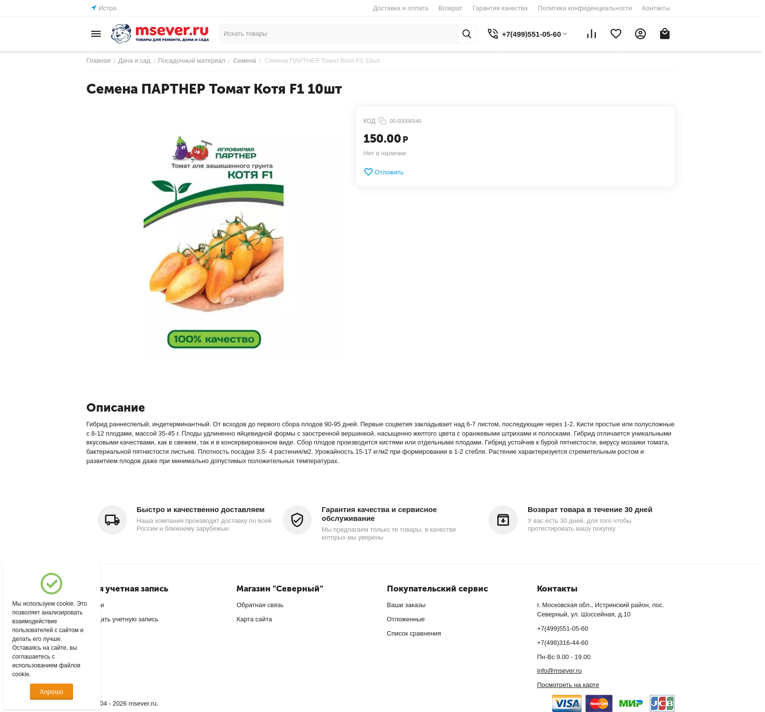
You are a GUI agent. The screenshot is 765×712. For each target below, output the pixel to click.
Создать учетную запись (122, 619)
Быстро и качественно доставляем (201, 509)
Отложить (383, 172)
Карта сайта (254, 619)
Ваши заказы (406, 605)
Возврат (450, 8)
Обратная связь (259, 605)
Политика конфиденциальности (585, 8)
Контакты (656, 8)
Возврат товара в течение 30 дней (590, 509)
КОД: (370, 121)
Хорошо (51, 691)
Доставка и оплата (400, 8)
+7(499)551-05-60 (562, 628)
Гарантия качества (500, 8)
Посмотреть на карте (568, 684)
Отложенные (406, 619)
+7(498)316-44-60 (562, 642)
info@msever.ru (559, 670)
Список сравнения (414, 633)
